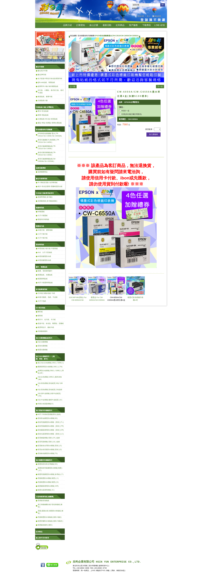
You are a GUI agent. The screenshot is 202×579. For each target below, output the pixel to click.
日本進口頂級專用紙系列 (45, 193)
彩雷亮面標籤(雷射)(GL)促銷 (49, 442)
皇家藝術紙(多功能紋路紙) (47, 201)
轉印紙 (40, 312)
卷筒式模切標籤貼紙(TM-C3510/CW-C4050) (47, 153)
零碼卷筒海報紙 (43, 501)
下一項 (160, 87)
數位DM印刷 (42, 75)
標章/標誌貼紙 (43, 115)
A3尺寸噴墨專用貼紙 (45, 283)
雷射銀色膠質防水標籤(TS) (48, 453)
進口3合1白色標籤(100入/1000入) (51, 363)
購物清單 (157, 16)
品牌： (121, 102)
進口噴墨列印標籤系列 (44, 460)
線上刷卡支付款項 (42, 538)
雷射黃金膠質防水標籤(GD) (48, 418)
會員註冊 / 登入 (143, 16)
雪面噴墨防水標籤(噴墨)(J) (48, 478)
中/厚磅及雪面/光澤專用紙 (47, 182)
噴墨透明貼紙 (43, 279)
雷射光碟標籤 (43, 346)
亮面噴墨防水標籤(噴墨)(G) (48, 482)
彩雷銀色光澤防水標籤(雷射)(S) (50, 446)
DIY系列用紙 (40, 308)
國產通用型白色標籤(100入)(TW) (50, 367)
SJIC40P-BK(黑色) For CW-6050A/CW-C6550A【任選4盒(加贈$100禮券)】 (77, 291)
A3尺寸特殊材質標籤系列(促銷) (49, 414)
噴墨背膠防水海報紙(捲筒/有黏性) (50, 521)
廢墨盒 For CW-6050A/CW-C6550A (97, 288)
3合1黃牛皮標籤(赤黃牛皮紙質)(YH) (49, 394)
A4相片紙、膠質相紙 (45, 230)
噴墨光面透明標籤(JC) (46, 490)
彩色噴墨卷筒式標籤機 (44, 130)
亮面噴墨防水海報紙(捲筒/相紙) (50, 517)
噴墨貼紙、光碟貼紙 (45, 275)
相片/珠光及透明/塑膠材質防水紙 (50, 186)
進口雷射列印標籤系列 (44, 410)
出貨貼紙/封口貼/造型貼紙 (47, 119)
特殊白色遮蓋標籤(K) (46, 404)
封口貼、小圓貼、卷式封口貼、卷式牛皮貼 (51, 91)
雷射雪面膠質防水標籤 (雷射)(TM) (51, 426)
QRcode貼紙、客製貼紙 (46, 82)
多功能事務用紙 (41, 289)
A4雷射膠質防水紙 (44, 256)
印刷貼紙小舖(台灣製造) (45, 107)
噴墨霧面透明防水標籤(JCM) (48, 486)
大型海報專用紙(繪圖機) (45, 497)
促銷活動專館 (41, 168)
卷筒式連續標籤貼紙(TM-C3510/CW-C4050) (47, 147)
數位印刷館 (40, 67)
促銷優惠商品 (43, 172)
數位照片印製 (43, 71)
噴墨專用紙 (40, 208)
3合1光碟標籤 (43, 342)
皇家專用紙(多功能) (45, 197)
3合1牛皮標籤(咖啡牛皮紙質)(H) (50, 400)
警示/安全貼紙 (43, 111)
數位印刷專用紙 (41, 179)
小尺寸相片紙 (43, 234)
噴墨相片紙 (40, 226)
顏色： (122, 107)
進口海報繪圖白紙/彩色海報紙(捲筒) (50, 505)
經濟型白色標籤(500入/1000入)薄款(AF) (51, 372)
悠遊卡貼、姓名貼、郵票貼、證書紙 (51, 323)
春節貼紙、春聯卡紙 (45, 97)
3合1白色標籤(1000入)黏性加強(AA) (50, 378)
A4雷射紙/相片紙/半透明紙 (48, 248)
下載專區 (146, 25)
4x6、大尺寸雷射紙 (45, 252)
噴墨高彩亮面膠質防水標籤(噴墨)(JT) (50, 469)
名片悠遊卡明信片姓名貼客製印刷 (50, 78)
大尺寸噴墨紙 (43, 215)
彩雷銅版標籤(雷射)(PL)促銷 (49, 438)
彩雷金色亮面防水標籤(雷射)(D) (50, 449)
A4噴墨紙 (41, 212)
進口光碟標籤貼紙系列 (44, 338)
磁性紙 (40, 316)
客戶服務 (133, 25)
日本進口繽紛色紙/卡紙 (46, 293)
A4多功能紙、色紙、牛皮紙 (47, 297)
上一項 (72, 87)
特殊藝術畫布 (43, 331)
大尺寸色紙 (42, 301)
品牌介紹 (67, 25)
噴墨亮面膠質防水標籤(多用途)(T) (51, 474)
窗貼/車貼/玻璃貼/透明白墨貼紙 (50, 123)
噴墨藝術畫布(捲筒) (45, 525)
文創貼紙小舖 (43, 100)
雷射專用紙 (40, 245)
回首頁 (164, 16)
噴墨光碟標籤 (43, 350)
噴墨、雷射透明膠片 (45, 271)
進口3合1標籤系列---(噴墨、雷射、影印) (45, 357)
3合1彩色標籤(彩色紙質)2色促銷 (50, 390)
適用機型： (123, 119)
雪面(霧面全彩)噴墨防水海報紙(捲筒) (50, 512)
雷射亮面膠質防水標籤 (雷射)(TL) (51, 422)
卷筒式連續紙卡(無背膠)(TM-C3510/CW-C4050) (49, 141)
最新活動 (107, 25)
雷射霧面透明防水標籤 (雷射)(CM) (51, 430)
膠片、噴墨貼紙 (41, 267)
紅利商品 (120, 25)
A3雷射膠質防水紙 (44, 260)
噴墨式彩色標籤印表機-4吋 (135, 288)
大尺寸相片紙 (43, 238)
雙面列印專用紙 (43, 219)
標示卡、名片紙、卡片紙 (47, 319)
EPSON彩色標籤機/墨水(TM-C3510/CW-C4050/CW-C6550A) (50, 134)
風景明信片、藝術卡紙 (46, 327)
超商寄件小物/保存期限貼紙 (48, 86)
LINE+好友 (159, 25)
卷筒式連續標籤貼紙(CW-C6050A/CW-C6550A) (47, 160)
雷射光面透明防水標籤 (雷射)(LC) (51, 434)
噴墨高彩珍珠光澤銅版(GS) (48, 464)
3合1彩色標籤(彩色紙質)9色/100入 (50, 384)
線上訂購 (93, 25)
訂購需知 (80, 25)
